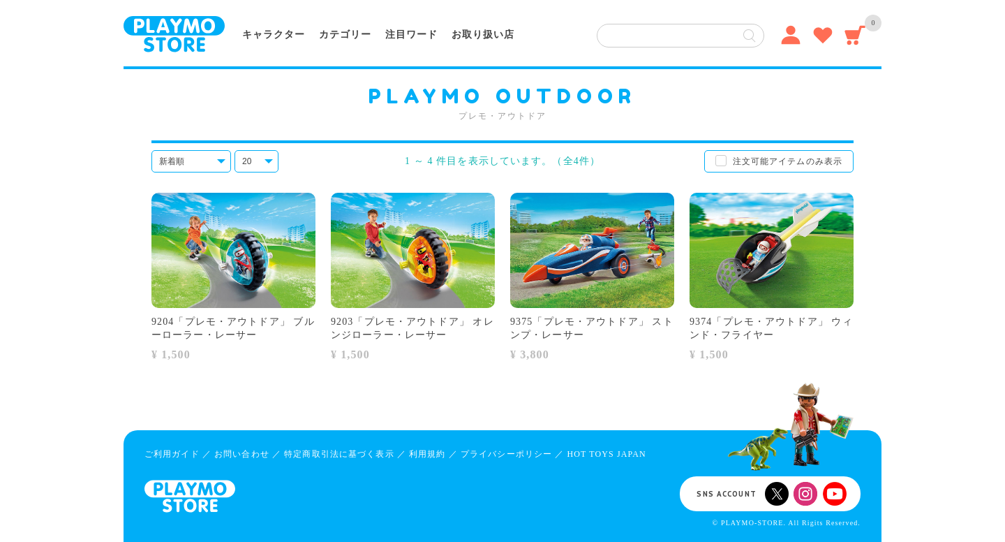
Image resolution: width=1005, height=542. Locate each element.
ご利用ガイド (172, 454)
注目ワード (411, 34)
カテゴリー (345, 34)
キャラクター (273, 34)
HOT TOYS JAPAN (606, 454)
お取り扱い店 (483, 34)
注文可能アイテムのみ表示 (787, 161)
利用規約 (427, 454)
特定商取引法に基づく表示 (339, 454)
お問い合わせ (241, 454)
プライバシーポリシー (506, 454)
